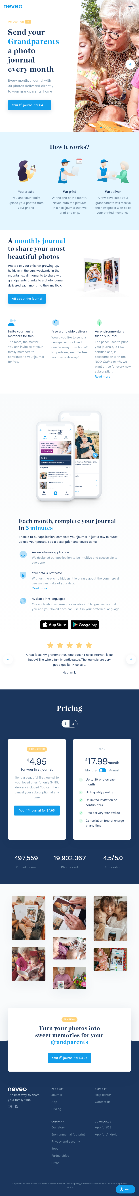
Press (55, 1163)
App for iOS (103, 1127)
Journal (56, 1095)
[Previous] (8, 659)
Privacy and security (65, 1141)
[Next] (130, 64)
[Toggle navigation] (131, 6)
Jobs (54, 1148)
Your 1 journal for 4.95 (29, 105)
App (54, 1102)
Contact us (103, 1102)
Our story (58, 1127)
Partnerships (60, 1155)
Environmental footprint (68, 1134)
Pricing (56, 1109)
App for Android (106, 1134)
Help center (103, 1095)
